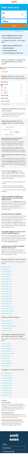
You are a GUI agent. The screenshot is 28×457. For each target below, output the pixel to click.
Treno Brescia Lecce (6, 291)
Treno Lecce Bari (5, 343)
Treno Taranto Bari (6, 361)
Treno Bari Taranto (6, 320)
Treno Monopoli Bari (6, 348)
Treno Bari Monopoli (6, 363)
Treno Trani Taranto (6, 330)
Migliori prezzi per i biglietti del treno (12, 45)
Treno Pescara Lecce (6, 286)
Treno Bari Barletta (6, 346)
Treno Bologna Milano (7, 380)
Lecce (21, 261)
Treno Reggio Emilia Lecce (8, 311)
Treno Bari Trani (5, 358)
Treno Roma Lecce (6, 267)
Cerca (14, 26)
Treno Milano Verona (6, 395)
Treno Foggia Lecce (6, 279)
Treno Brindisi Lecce (6, 274)
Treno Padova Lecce (6, 301)
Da (2, 11)
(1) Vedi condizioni (4, 71)
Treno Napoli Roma (6, 390)
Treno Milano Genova (6, 378)
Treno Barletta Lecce (6, 313)
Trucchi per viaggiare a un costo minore (13, 53)
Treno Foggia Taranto (6, 328)
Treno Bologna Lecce (6, 284)
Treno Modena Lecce (6, 296)
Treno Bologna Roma (6, 385)
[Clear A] (25, 17)
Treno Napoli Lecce (6, 281)
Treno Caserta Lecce (6, 306)
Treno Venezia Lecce (6, 303)
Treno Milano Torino (6, 392)
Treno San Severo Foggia (7, 353)
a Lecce (11, 31)
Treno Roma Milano (6, 375)
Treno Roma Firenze (6, 388)
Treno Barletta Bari (6, 351)
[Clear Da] (25, 13)
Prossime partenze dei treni (10, 50)
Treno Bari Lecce (5, 269)
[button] (26, 2)
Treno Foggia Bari (5, 365)
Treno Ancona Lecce (6, 293)
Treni (7, 31)
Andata (3, 20)
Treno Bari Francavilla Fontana (9, 325)
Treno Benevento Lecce (7, 308)
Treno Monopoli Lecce (6, 298)
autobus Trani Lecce (13, 241)
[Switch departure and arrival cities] (22, 14)
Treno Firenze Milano (6, 373)
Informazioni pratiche (8, 48)
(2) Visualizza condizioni (5, 103)
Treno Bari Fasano (6, 356)
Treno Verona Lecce (6, 289)
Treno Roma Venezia (6, 383)
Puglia (3, 340)
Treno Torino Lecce (6, 276)
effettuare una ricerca (12, 161)
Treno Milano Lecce (6, 271)
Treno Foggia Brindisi (6, 323)
